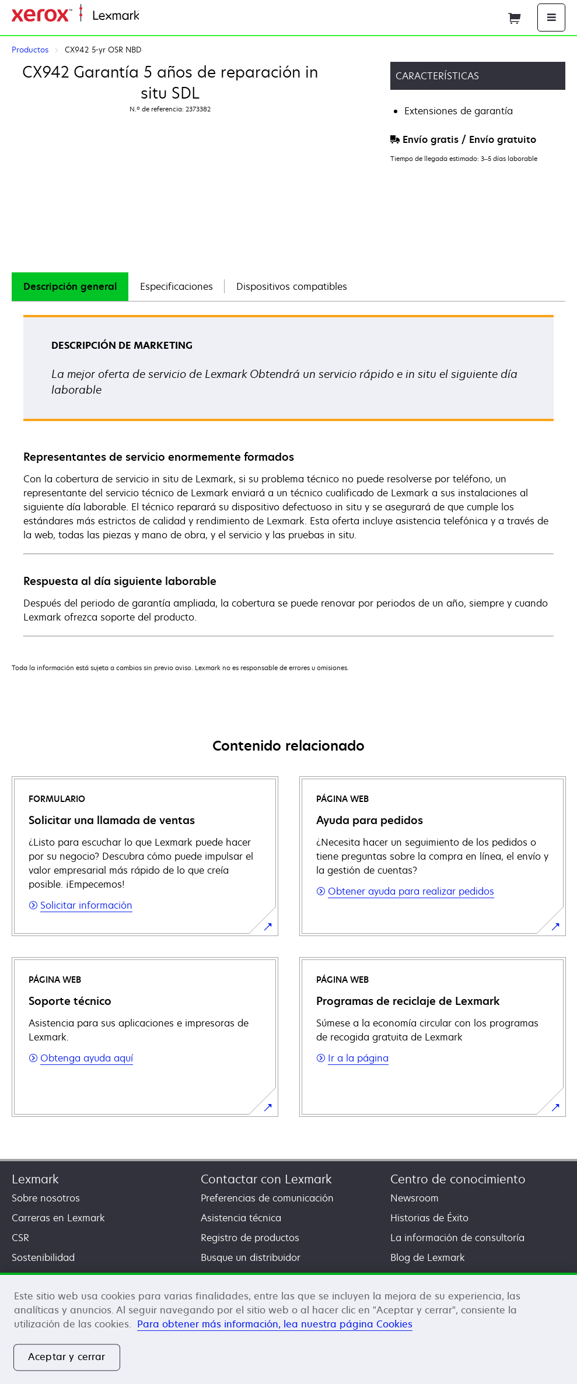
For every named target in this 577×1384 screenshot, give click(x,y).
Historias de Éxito (429, 1217)
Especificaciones (176, 286)
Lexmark (35, 1179)
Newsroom (414, 1198)
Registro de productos (250, 1237)
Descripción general (70, 286)
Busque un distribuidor (250, 1257)
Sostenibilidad (43, 1257)
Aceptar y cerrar (67, 1357)
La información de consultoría (457, 1237)
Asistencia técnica (241, 1217)
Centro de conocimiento (458, 1179)
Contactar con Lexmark (266, 1179)
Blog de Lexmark (427, 1257)
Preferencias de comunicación (267, 1198)
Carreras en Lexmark (58, 1217)
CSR (20, 1237)
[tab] (70, 286)
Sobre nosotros (46, 1198)
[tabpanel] (288, 475)
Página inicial (165, 16)
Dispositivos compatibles (291, 286)
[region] (288, 1328)
